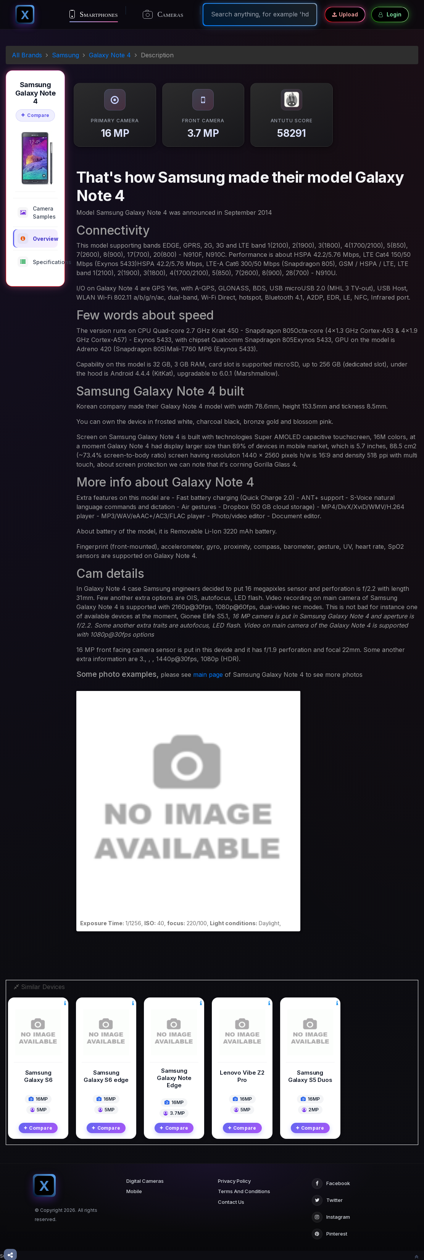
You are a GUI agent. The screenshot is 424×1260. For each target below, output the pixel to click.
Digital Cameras (145, 1181)
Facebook (331, 1183)
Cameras (163, 14)
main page (208, 674)
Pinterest (329, 1234)
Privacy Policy (234, 1181)
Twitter (327, 1200)
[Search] (259, 14)
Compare (35, 115)
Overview (38, 238)
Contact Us (231, 1202)
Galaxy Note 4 (110, 55)
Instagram (331, 1217)
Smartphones (93, 14)
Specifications (38, 261)
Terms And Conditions (244, 1191)
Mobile (134, 1191)
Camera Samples (37, 212)
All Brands (27, 55)
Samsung (65, 55)
